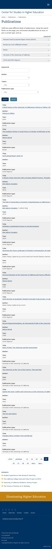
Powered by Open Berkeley (10, 533)
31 (28, 459)
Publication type (8, 89)
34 (42, 459)
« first (11, 459)
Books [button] (5, 50)
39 (28, 463)
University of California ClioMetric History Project (20, 482)
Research (5, 472)
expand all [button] (47, 36)
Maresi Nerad (7, 138)
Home (4, 17)
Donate (19, 513)
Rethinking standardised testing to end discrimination (20, 226)
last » (41, 463)
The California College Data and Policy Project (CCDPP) (22, 479)
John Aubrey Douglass (9, 184)
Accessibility (6, 535)
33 (37, 459)
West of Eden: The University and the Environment (19, 348)
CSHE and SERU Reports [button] (11, 60)
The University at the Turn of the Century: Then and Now (22, 370)
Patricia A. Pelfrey (8, 113)
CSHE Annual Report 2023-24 (12, 156)
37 (19, 463)
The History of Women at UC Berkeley (17, 486)
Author (4, 74)
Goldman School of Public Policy (12, 519)
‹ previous (19, 459)
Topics (4, 81)
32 (32, 459)
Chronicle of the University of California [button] (16, 55)
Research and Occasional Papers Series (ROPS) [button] (19, 39)
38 (23, 463)
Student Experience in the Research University (20, 475)
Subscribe (11, 513)
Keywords (5, 67)
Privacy (4, 540)
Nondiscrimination (7, 538)
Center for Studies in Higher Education (23, 12)
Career (33, 513)
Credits (26, 513)
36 (14, 463)
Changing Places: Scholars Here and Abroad (17, 436)
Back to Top (47, 546)
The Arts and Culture (9, 414)
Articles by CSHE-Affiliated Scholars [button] (15, 45)
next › (34, 463)
